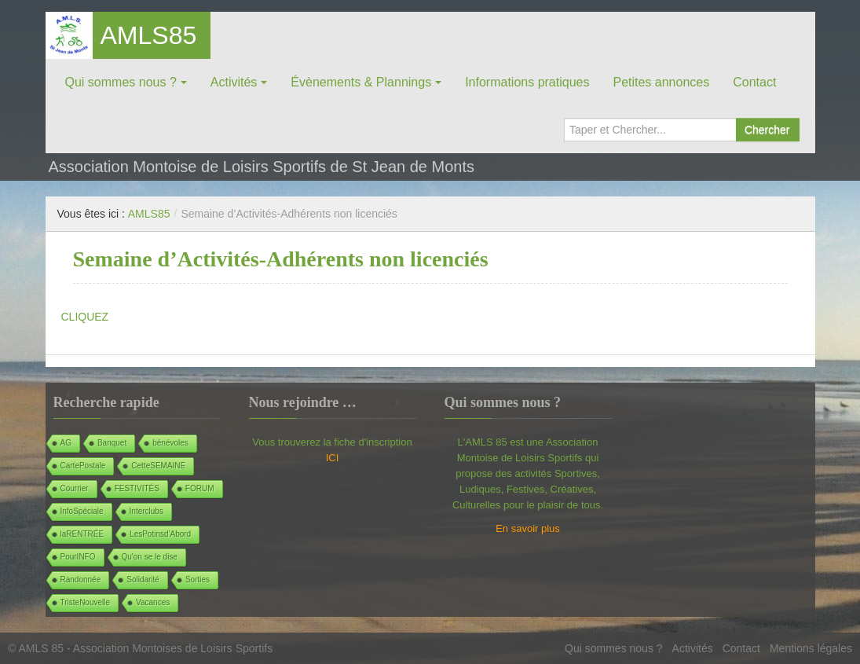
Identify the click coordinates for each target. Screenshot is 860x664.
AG (65, 442)
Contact (754, 82)
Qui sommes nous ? (121, 82)
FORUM (199, 488)
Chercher (767, 129)
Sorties (197, 579)
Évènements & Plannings (361, 82)
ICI (332, 458)
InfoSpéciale (82, 511)
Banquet (111, 442)
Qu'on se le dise (149, 556)
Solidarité (142, 579)
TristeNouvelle (85, 602)
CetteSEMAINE (158, 465)
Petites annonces (661, 82)
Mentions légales (811, 648)
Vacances (153, 602)
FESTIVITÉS (137, 488)
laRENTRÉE (82, 534)
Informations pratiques (527, 82)
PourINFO (78, 556)
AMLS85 (149, 35)
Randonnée (80, 579)
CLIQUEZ (85, 316)
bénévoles (170, 442)
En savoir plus (528, 528)
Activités (234, 82)
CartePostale (83, 465)
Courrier (74, 488)
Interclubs (146, 511)
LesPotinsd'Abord (160, 534)
